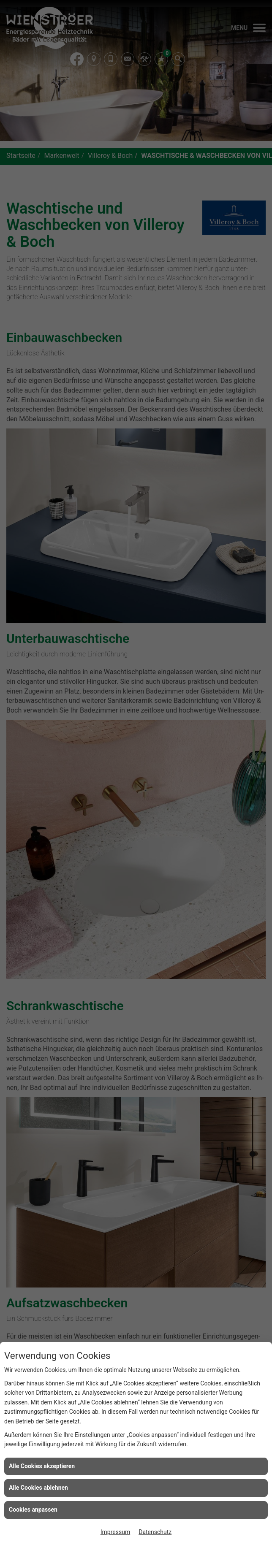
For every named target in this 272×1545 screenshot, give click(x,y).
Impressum (115, 1532)
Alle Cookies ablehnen (38, 1487)
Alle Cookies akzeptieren (42, 1466)
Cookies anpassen (33, 1509)
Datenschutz (155, 1532)
